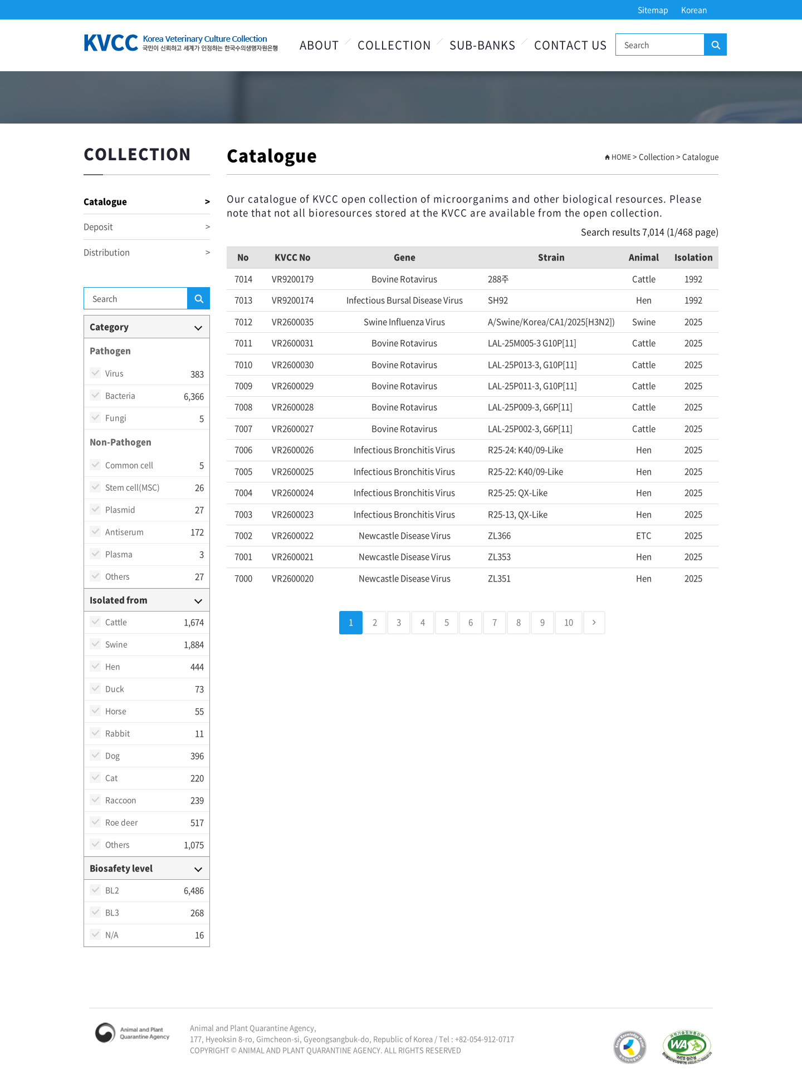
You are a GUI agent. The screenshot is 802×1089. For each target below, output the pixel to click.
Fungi (115, 417)
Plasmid (120, 509)
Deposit (147, 227)
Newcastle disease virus (405, 535)
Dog (112, 755)
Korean (694, 9)
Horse (115, 710)
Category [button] (109, 327)
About (319, 45)
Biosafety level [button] (121, 868)
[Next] (594, 622)
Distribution (147, 252)
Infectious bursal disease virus (404, 300)
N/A (112, 934)
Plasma (119, 553)
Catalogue (147, 202)
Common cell (129, 464)
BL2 (112, 889)
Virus (114, 372)
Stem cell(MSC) (132, 486)
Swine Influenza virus (404, 322)
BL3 (112, 912)
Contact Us (570, 45)
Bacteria (120, 395)
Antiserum (124, 531)
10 (568, 622)
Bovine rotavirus (404, 279)
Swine (116, 643)
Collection (394, 45)
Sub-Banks (482, 45)
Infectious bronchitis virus (404, 450)
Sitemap (653, 9)
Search (715, 45)
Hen (112, 666)
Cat (111, 777)
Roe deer (121, 821)
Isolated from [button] (119, 600)
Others (117, 576)
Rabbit (117, 732)
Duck (114, 688)
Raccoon (120, 799)
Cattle (116, 621)
